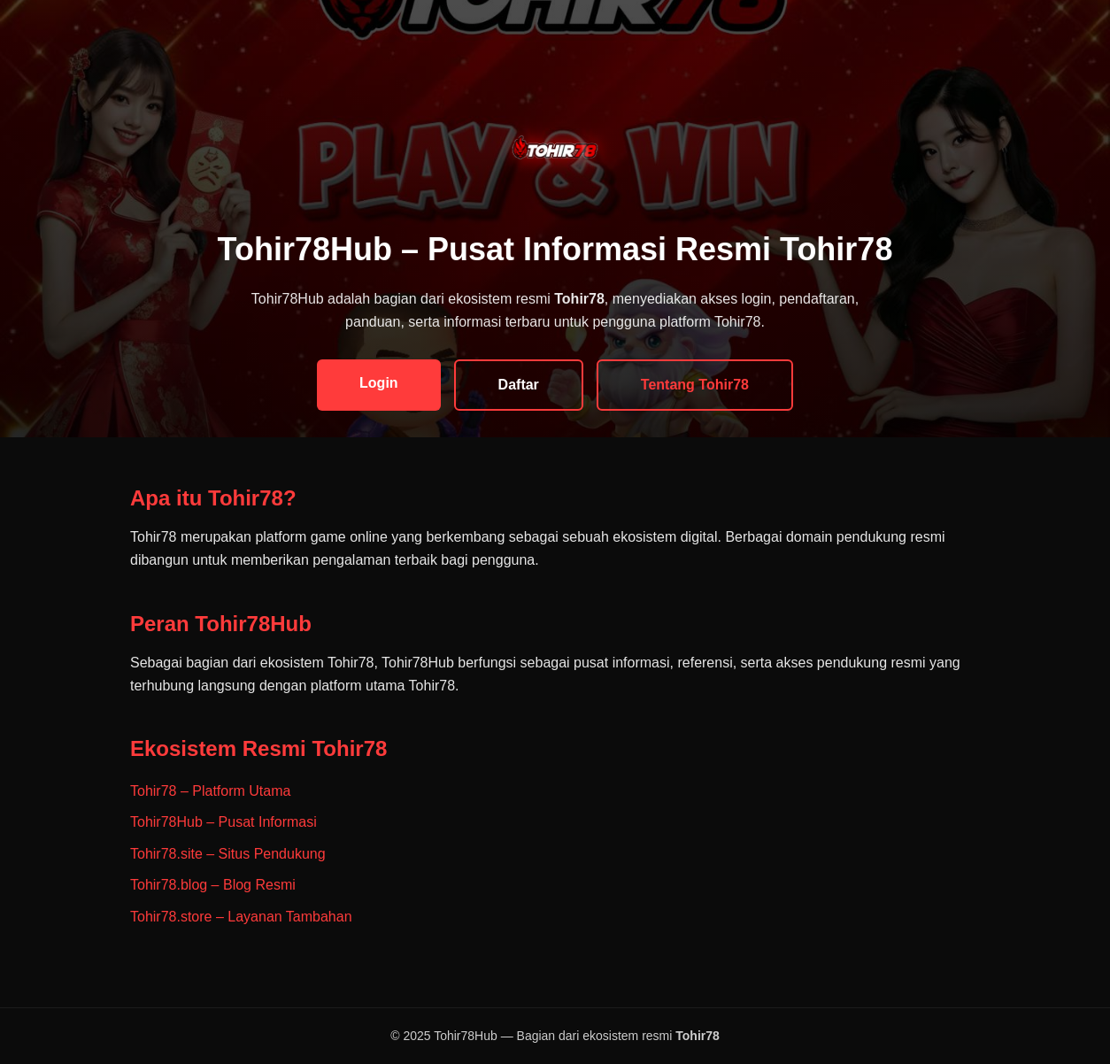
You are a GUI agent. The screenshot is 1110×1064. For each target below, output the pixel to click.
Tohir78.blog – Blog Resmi (213, 884)
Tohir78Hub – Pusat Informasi (223, 821)
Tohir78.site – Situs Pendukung (228, 853)
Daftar (518, 384)
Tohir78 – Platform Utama (210, 790)
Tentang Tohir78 (695, 384)
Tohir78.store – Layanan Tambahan (241, 916)
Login (378, 382)
